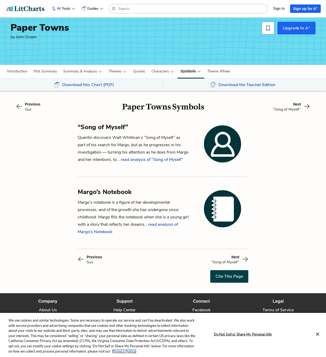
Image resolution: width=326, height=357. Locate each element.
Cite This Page (229, 276)
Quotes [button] (139, 71)
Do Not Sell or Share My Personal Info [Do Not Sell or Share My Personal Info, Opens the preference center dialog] (243, 334)
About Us (48, 310)
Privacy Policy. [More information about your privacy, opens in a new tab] (124, 351)
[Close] (317, 334)
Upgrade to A (296, 28)
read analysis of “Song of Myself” (152, 159)
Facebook (201, 310)
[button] (17, 71)
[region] (163, 335)
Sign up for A (305, 8)
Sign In (279, 8)
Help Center (124, 310)
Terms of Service (278, 310)
